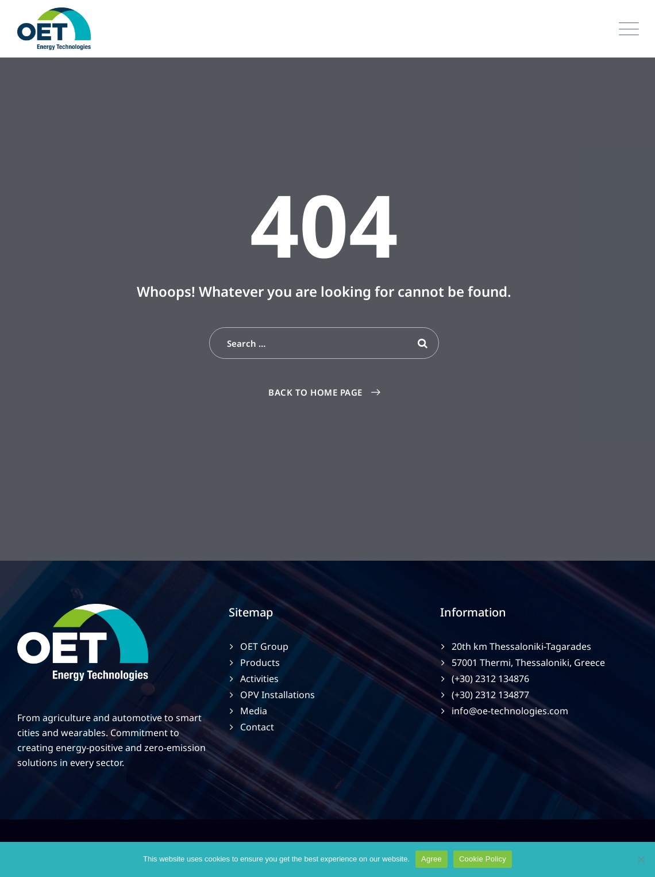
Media (253, 710)
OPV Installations (277, 694)
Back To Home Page (315, 392)
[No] (640, 859)
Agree (431, 859)
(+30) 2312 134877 (490, 694)
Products (260, 662)
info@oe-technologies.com (510, 710)
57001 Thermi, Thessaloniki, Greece (528, 662)
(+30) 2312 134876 (490, 678)
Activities (259, 678)
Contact (257, 727)
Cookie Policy (482, 859)
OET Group (264, 646)
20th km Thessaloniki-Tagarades (521, 646)
